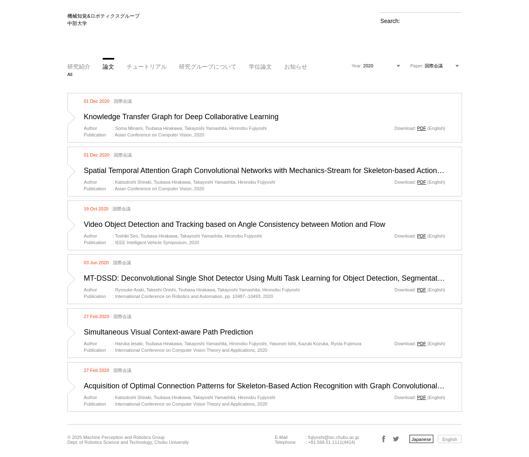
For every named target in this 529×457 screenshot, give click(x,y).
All (69, 74)
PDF (421, 128)
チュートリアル (146, 66)
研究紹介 (78, 66)
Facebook (384, 439)
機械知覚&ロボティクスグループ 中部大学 (103, 19)
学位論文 (260, 66)
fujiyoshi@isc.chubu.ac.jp (333, 437)
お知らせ (295, 66)
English (449, 439)
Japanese (421, 439)
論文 (108, 66)
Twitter (396, 439)
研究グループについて (208, 66)
